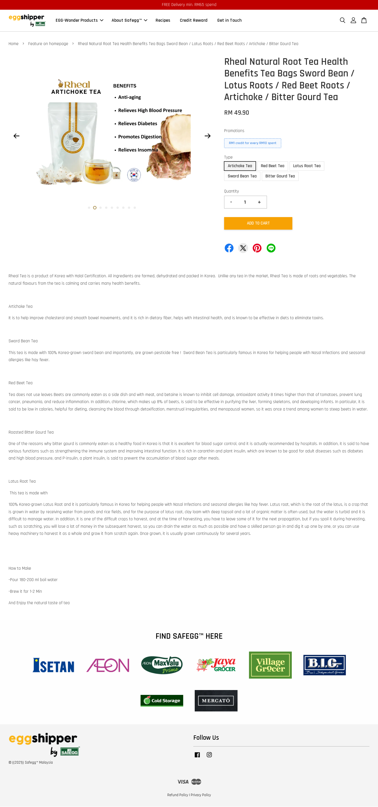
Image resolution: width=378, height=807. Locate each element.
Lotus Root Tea (307, 166)
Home (14, 44)
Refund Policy (177, 795)
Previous (16, 136)
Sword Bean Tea (242, 176)
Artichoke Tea (240, 166)
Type (228, 157)
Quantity (231, 191)
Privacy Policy (201, 795)
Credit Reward (194, 21)
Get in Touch (229, 21)
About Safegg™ (129, 21)
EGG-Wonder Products (79, 21)
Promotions (234, 131)
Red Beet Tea (272, 166)
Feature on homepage (48, 44)
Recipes (163, 21)
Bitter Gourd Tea (280, 176)
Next (208, 136)
